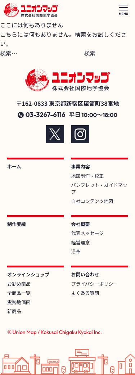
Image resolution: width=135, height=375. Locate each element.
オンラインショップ (28, 274)
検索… (8, 53)
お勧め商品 (19, 283)
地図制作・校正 (87, 175)
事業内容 (80, 166)
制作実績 (16, 224)
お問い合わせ (85, 274)
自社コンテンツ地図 (92, 201)
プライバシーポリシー (94, 283)
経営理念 (80, 242)
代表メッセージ (87, 233)
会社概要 (80, 224)
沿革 (76, 251)
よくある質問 (85, 292)
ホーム (14, 166)
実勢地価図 (19, 302)
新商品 (14, 311)
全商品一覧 (19, 292)
